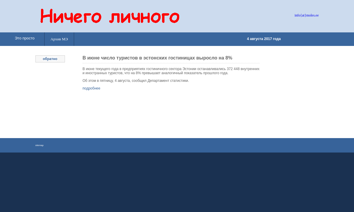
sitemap (39, 145)
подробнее (91, 88)
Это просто (25, 38)
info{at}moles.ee (307, 15)
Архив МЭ (59, 39)
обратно (50, 59)
